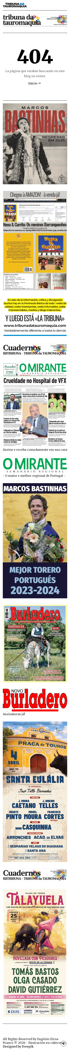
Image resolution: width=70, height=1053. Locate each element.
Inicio (32, 83)
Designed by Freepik (18, 1046)
